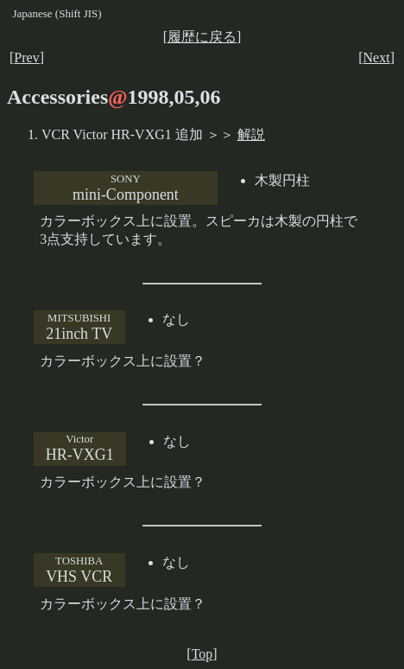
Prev (26, 57)
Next (376, 57)
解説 (251, 134)
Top (202, 654)
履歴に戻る (202, 36)
